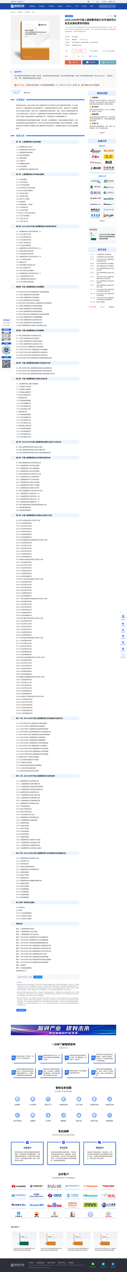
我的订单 (112, 1)
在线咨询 (90, 62)
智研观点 (33, 6)
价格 (66, 51)
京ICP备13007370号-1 (61, 1265)
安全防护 (27, 12)
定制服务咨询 (38, 977)
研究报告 (42, 6)
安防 (33, 12)
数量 (66, 56)
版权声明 (17, 72)
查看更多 (102, 132)
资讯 (78, 6)
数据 (92, 6)
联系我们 (71, 1262)
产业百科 (52, 6)
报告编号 (67, 36)
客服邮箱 (67, 45)
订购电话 (67, 42)
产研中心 (69, 6)
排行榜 (85, 6)
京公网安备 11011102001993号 (76, 1265)
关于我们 (104, 1)
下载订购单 (93, 56)
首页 (14, 12)
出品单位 (67, 39)
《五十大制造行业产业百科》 (63, 85)
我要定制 (111, 307)
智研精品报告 (40, 1262)
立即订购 (73, 62)
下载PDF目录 (108, 62)
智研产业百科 (51, 1262)
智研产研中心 (62, 1262)
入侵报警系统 (69, 16)
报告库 (61, 6)
